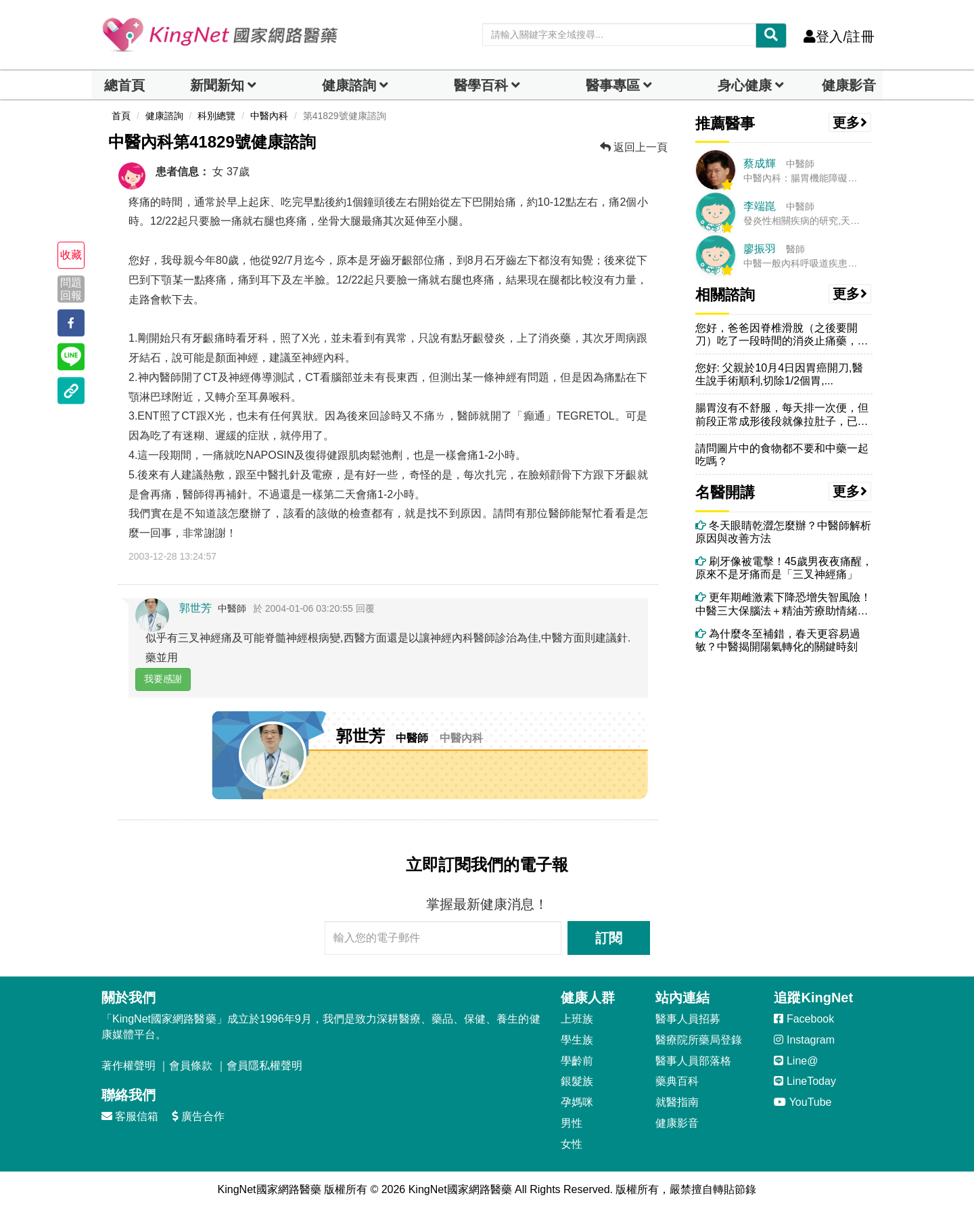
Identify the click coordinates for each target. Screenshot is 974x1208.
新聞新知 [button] (217, 85)
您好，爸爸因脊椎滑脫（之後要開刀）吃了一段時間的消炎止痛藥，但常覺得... (781, 334)
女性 (571, 1144)
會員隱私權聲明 (264, 1065)
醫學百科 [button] (481, 85)
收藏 (71, 255)
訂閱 (608, 938)
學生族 (577, 1040)
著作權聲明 (128, 1065)
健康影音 (849, 85)
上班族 (577, 1019)
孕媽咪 (577, 1102)
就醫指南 (677, 1102)
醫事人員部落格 (693, 1061)
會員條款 (190, 1065)
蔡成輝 (759, 163)
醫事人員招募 (687, 1019)
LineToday (804, 1081)
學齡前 (577, 1061)
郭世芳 (195, 608)
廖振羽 (759, 248)
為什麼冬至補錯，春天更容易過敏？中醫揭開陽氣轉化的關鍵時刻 (777, 640)
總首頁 (124, 85)
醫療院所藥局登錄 (698, 1040)
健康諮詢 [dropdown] (349, 85)
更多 (850, 122)
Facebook (804, 1019)
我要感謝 (163, 678)
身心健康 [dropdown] (745, 85)
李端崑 (759, 206)
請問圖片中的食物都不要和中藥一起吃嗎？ (781, 455)
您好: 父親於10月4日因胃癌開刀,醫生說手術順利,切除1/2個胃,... (779, 374)
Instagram (804, 1040)
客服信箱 (129, 1116)
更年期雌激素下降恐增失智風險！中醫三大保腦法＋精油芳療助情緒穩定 (783, 604)
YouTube (802, 1102)
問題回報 (71, 289)
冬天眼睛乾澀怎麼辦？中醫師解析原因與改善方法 (783, 532)
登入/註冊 (839, 36)
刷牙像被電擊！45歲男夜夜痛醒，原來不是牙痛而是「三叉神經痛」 (784, 568)
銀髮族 (577, 1081)
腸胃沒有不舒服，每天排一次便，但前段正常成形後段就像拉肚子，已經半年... (781, 414)
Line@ (796, 1061)
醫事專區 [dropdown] (613, 85)
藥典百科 (677, 1081)
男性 (571, 1123)
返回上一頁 (634, 147)
